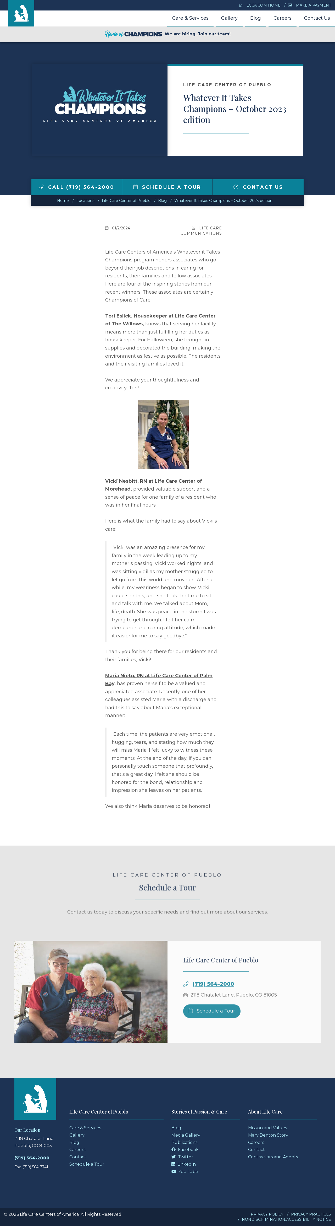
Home (63, 200)
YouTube (184, 1171)
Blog (255, 18)
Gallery (229, 18)
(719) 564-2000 (213, 1000)
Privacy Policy (267, 1214)
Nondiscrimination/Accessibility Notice (286, 1219)
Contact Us (317, 18)
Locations (85, 200)
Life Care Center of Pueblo (126, 200)
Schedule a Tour (167, 187)
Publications (184, 1142)
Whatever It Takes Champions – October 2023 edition (223, 200)
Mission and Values (267, 1127)
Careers (282, 18)
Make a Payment (309, 5)
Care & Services (190, 18)
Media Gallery (185, 1135)
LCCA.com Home (260, 5)
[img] (41, 187)
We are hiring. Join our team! (167, 34)
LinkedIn (183, 1164)
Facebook (185, 1149)
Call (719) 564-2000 (76, 187)
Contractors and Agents (273, 1156)
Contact (77, 1156)
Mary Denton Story (268, 1135)
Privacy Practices (311, 1214)
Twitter (182, 1156)
